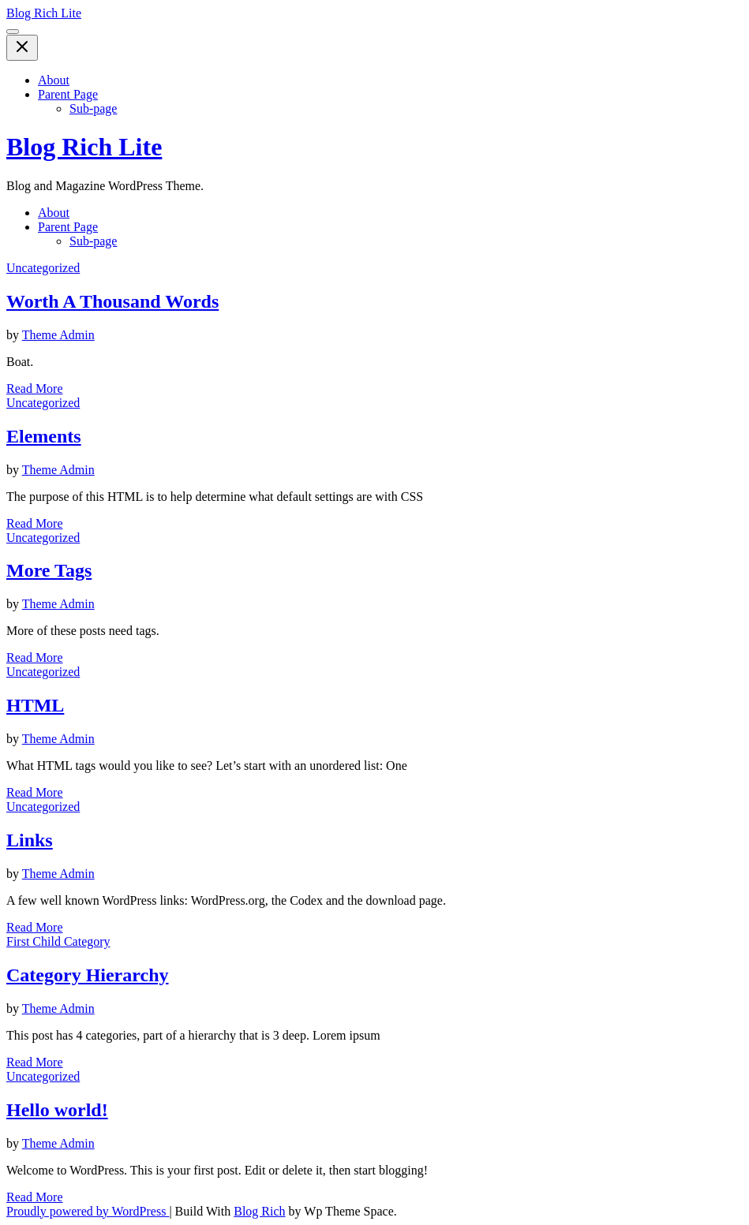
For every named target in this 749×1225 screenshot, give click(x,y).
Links (29, 840)
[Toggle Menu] (12, 31)
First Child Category (58, 941)
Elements (43, 436)
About (53, 80)
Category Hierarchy (87, 975)
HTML (35, 705)
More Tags (49, 570)
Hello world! (57, 1110)
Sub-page (93, 108)
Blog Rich (259, 1211)
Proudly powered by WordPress (87, 1211)
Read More (34, 388)
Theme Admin (58, 335)
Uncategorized (43, 268)
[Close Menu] (22, 48)
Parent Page (68, 94)
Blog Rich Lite (43, 13)
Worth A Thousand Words (112, 301)
